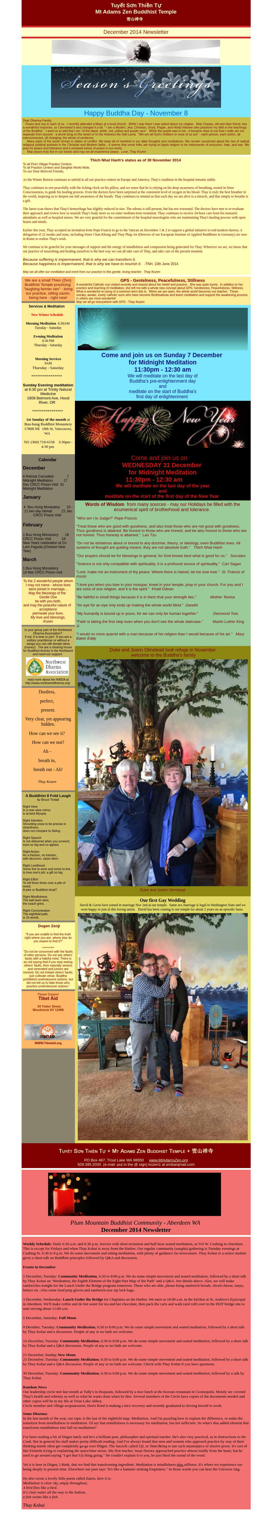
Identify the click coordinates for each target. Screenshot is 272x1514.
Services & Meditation (48, 306)
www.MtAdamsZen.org (168, 1160)
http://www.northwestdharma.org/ (47, 683)
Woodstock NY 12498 (48, 1010)
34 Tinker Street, (48, 1006)
